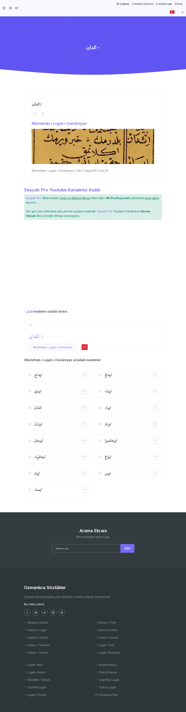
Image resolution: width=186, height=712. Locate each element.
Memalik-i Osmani (37, 679)
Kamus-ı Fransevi (37, 645)
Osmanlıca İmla (106, 694)
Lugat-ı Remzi (34, 672)
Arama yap (164, 3)
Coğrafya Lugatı (107, 679)
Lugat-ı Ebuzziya (107, 652)
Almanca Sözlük (36, 622)
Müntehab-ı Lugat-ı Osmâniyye (59, 123)
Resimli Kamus (106, 664)
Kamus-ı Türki (105, 622)
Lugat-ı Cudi (104, 645)
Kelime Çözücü (142, 3)
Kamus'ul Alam (106, 630)
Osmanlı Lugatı (35, 687)
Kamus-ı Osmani (36, 652)
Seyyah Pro (33, 198)
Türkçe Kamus (106, 672)
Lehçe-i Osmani (107, 637)
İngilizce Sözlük (36, 637)
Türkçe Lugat (105, 687)
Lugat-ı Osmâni (35, 694)
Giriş (178, 3)
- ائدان (28, 311)
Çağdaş (122, 3)
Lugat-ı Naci (33, 664)
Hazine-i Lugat (35, 630)
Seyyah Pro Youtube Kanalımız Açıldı (62, 189)
